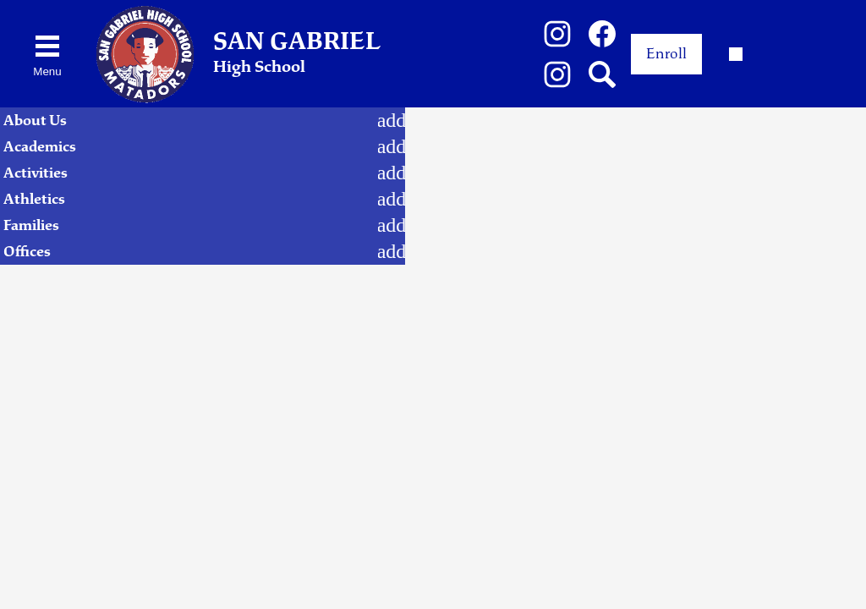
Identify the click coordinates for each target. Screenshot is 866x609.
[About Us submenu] (391, 120)
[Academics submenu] (391, 147)
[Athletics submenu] (391, 199)
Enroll (666, 54)
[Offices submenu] (391, 252)
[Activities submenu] (391, 173)
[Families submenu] (391, 225)
